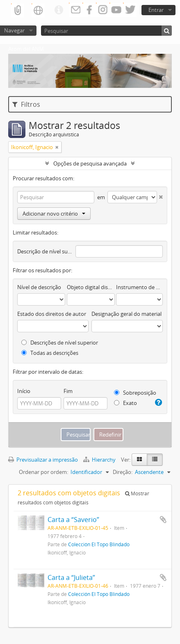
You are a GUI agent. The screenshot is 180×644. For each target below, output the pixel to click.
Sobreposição (135, 392)
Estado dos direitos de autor (51, 313)
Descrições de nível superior (59, 342)
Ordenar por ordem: (43, 472)
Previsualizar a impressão (43, 459)
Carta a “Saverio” (73, 519)
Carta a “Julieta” (71, 577)
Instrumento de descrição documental (139, 287)
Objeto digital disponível (91, 287)
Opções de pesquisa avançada (90, 163)
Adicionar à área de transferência (163, 519)
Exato (125, 403)
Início (23, 391)
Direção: (122, 472)
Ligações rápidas (58, 10)
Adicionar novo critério (54, 213)
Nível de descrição (39, 287)
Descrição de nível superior (45, 251)
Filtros (26, 104)
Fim (68, 391)
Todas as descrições (49, 352)
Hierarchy (100, 459)
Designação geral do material (126, 313)
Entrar (156, 10)
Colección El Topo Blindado (99, 544)
